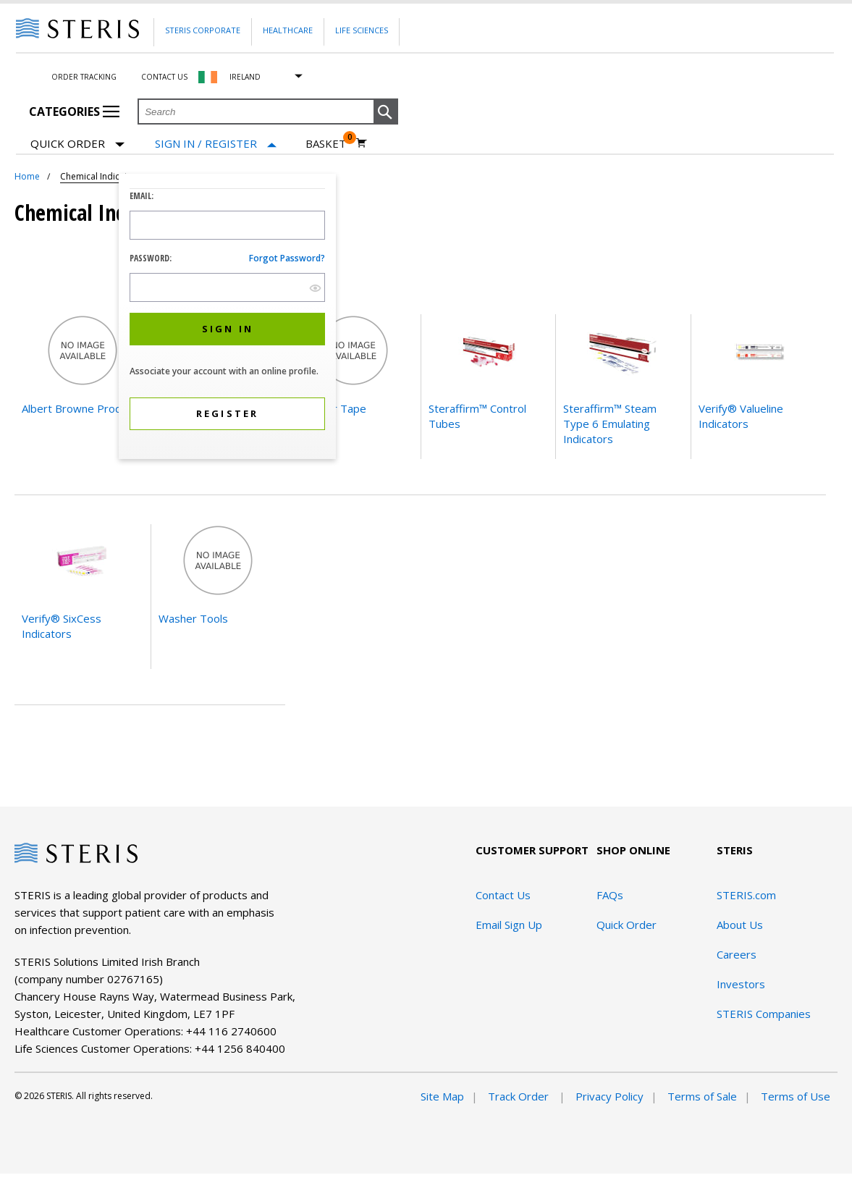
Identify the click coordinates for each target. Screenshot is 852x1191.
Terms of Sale (702, 1096)
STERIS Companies (764, 1013)
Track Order (520, 1096)
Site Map (442, 1096)
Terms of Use (795, 1096)
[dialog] (227, 318)
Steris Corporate (202, 30)
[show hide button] (315, 288)
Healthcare (288, 30)
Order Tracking (84, 77)
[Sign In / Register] (216, 143)
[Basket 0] (336, 143)
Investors (741, 984)
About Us (740, 924)
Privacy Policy (609, 1096)
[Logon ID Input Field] (227, 225)
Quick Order (77, 144)
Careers (736, 954)
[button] (386, 112)
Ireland (245, 77)
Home (27, 176)
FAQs (609, 895)
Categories (74, 111)
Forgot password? (287, 258)
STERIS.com (746, 895)
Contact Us (164, 77)
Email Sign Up (509, 924)
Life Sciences (361, 30)
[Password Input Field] (227, 287)
